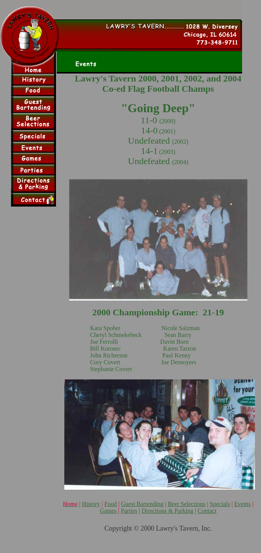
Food (110, 504)
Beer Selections (186, 504)
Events (242, 504)
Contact (206, 511)
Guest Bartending (142, 504)
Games (108, 511)
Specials (220, 504)
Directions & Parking (167, 511)
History (91, 504)
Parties (129, 511)
